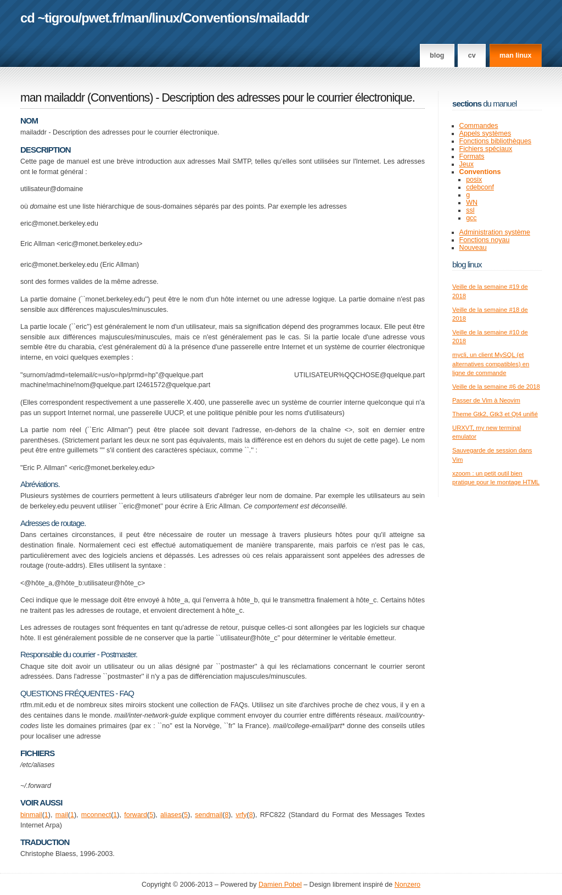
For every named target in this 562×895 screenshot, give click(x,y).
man (136, 17)
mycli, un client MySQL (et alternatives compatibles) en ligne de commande (490, 363)
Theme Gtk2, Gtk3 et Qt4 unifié (495, 414)
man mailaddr (52, 97)
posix (474, 179)
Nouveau (473, 247)
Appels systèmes (485, 133)
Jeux (466, 164)
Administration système (494, 232)
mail (61, 815)
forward (135, 815)
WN (471, 202)
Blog (437, 55)
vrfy (240, 815)
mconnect (96, 815)
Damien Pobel (280, 884)
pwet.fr (100, 17)
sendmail (208, 815)
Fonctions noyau (484, 240)
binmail (31, 815)
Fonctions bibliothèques (495, 141)
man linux (515, 55)
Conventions (219, 17)
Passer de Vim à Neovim (486, 400)
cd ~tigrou (49, 17)
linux (166, 17)
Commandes (478, 126)
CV (472, 55)
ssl (470, 210)
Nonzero (407, 884)
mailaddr (283, 17)
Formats (472, 156)
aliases (171, 815)
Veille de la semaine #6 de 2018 (496, 386)
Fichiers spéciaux (486, 149)
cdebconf (480, 187)
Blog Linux (467, 264)
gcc (471, 218)
